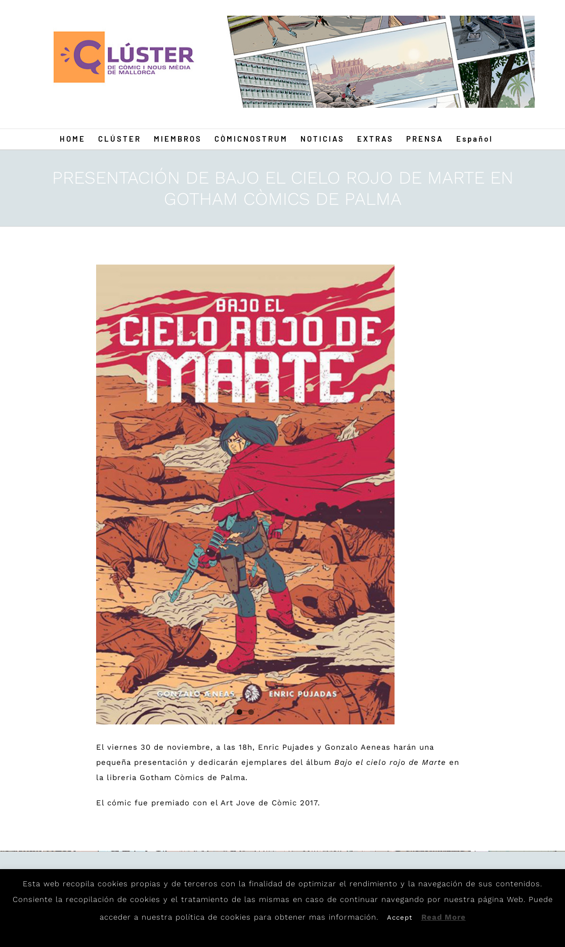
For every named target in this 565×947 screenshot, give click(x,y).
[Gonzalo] (245, 494)
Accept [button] (399, 917)
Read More (443, 917)
